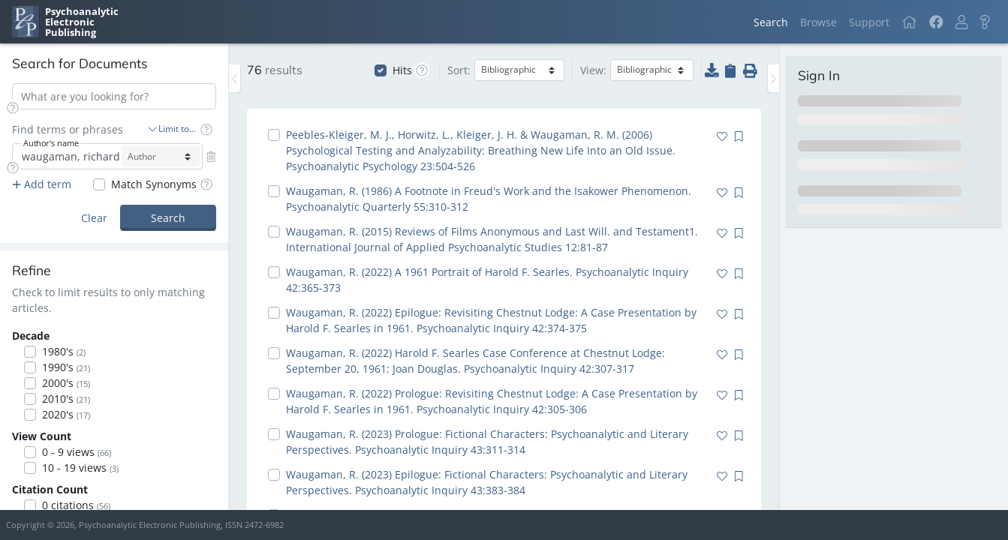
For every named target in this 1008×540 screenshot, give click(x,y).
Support (869, 22)
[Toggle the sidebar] (234, 78)
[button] (961, 22)
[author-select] (161, 156)
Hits (402, 70)
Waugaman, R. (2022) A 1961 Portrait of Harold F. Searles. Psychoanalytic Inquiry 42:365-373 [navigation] (487, 280)
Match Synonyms (154, 184)
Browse (818, 22)
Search (771, 22)
